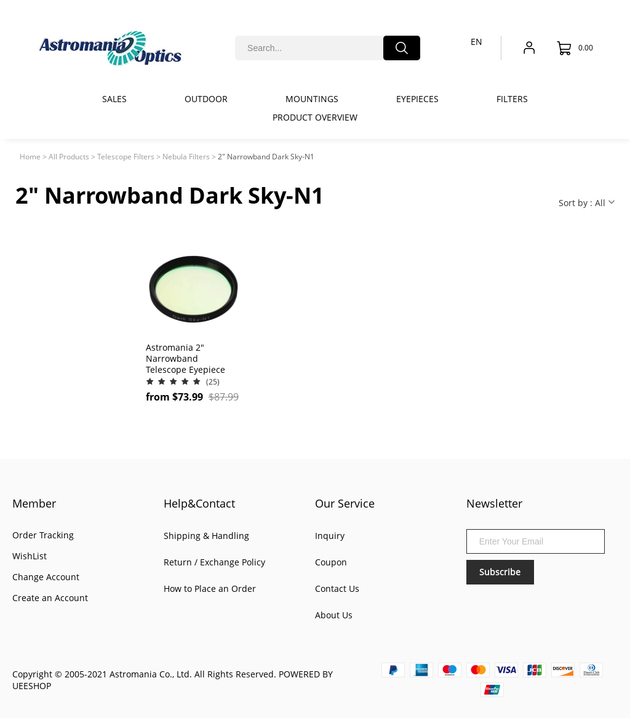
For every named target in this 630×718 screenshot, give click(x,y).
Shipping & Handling (206, 535)
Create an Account (50, 598)
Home (30, 156)
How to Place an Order (210, 588)
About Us (334, 615)
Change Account (45, 577)
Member (34, 503)
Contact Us (337, 588)
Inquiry (330, 535)
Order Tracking (43, 535)
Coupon (331, 562)
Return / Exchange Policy (214, 562)
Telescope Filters (125, 156)
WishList (29, 556)
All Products (69, 156)
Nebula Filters (186, 156)
